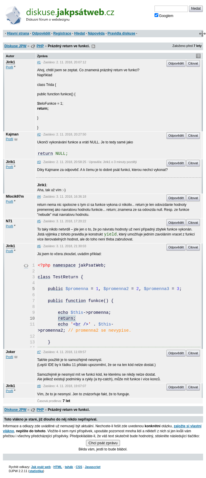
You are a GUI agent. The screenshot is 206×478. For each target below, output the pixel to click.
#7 (39, 352)
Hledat (79, 33)
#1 (39, 62)
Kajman (12, 134)
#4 (39, 196)
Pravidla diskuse (121, 33)
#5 (39, 221)
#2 (39, 134)
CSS (79, 467)
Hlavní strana (18, 33)
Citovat (193, 63)
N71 (9, 221)
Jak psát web (41, 467)
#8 (39, 386)
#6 (39, 246)
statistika (36, 471)
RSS (93, 46)
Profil (9, 67)
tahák (69, 467)
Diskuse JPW (15, 46)
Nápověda (96, 33)
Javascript (92, 467)
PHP (40, 46)
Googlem (164, 15)
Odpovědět (41, 33)
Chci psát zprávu (102, 443)
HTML (57, 467)
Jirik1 (10, 62)
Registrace (62, 33)
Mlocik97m (15, 196)
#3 (39, 162)
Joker (10, 352)
